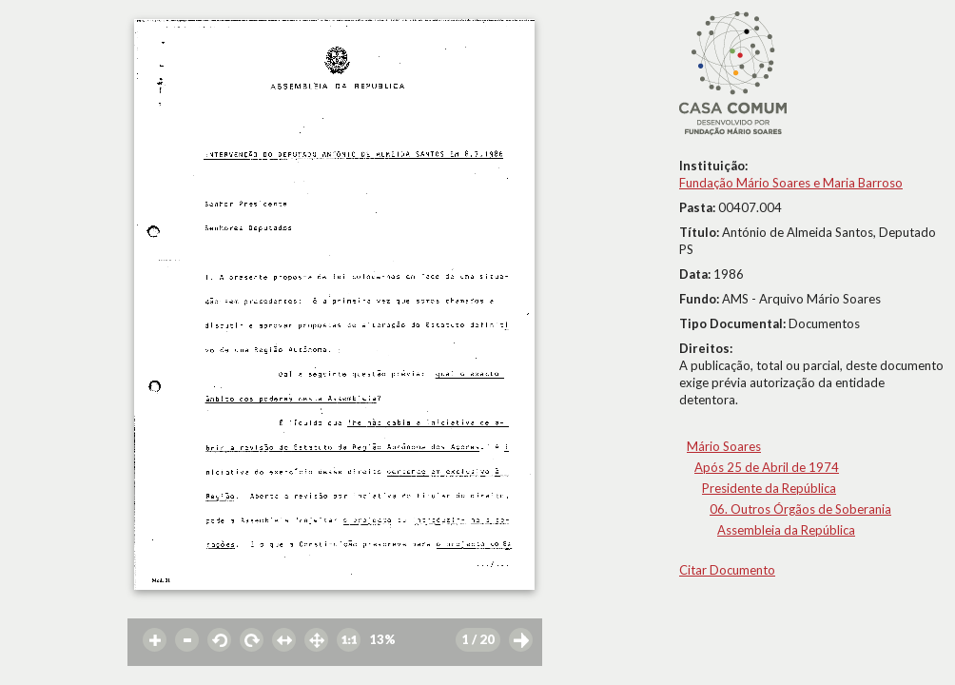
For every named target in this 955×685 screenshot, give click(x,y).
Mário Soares (724, 446)
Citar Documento (727, 569)
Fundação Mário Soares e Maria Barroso (791, 182)
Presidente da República (769, 488)
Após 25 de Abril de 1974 (766, 467)
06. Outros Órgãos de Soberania (800, 509)
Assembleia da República (786, 530)
